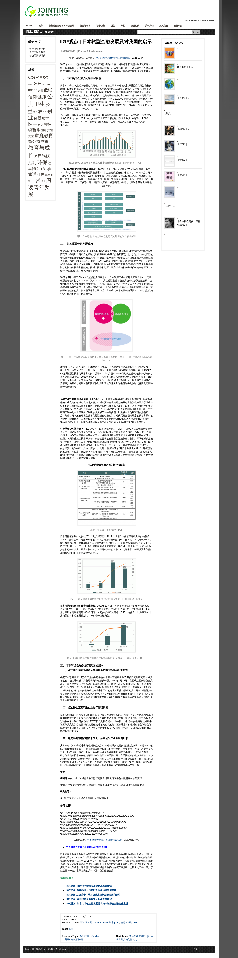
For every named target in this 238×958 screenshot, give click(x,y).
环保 (42, 162)
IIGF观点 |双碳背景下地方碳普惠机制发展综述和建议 (93, 894)
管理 (47, 174)
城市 (40, 25)
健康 (42, 96)
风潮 (38, 949)
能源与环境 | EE (129, 922)
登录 (195, 949)
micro (30, 85)
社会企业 (100, 25)
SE (37, 83)
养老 (35, 112)
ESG (44, 77)
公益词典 (135, 25)
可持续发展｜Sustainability (94, 922)
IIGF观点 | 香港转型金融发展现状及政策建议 (89, 886)
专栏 (123, 25)
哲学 (36, 129)
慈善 (44, 142)
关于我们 (149, 25)
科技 (40, 174)
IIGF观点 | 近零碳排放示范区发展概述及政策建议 (91, 890)
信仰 (32, 97)
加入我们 (163, 25)
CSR (33, 77)
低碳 (48, 89)
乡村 (40, 90)
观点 (113, 25)
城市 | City (114, 922)
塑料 (43, 130)
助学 (45, 118)
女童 (31, 136)
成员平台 (178, 25)
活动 (32, 162)
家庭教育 (44, 135)
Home (29, 25)
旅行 (37, 156)
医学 (33, 124)
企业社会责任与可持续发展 (61, 25)
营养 (43, 181)
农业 (42, 111)
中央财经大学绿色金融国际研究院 (112, 58)
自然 (36, 180)
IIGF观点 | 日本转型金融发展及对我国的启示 (106, 41)
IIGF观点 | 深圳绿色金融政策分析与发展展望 (89, 899)
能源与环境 (85, 25)
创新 (37, 118)
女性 (50, 130)
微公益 (34, 141)
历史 (40, 124)
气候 (46, 155)
